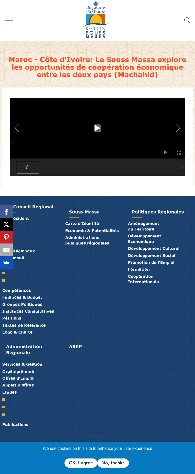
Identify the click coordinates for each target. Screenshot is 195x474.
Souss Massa (84, 211)
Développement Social (151, 255)
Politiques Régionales (158, 211)
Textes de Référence (24, 325)
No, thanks (113, 463)
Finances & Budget (22, 297)
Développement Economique (144, 238)
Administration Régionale (24, 349)
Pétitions (11, 318)
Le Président (15, 218)
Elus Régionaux (18, 251)
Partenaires (82, 431)
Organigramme (18, 371)
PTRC (5, 415)
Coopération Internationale (143, 279)
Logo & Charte (17, 332)
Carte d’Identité (82, 223)
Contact (100, 431)
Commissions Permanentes (5, 280)
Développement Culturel (154, 248)
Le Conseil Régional (29, 206)
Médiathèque (94, 431)
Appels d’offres (18, 385)
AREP (75, 346)
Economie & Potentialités (92, 230)
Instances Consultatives (28, 311)
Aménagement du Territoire (143, 226)
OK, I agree (81, 463)
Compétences (16, 290)
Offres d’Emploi (18, 378)
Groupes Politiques (22, 304)
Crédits (106, 431)
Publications (15, 424)
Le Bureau (5, 273)
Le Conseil (13, 257)
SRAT (5, 399)
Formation (139, 269)
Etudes (9, 392)
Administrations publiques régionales (87, 240)
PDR (5, 407)
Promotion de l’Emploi (151, 262)
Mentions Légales (112, 431)
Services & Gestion (22, 364)
